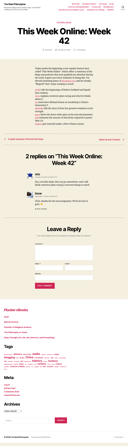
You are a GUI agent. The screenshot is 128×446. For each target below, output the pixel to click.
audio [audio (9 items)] (36, 357)
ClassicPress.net (12, 398)
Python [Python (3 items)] (59, 367)
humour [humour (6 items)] (53, 364)
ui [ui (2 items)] (40, 370)
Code (111, 4)
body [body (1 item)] (17, 361)
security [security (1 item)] (28, 370)
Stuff (6, 320)
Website (38, 277)
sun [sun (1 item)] (32, 370)
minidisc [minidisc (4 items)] (42, 367)
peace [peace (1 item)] (53, 367)
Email (67, 267)
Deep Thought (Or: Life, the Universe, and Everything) (31, 340)
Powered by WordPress (41, 440)
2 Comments (81, 50)
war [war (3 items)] (44, 370)
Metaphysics (108, 7)
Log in (7, 388)
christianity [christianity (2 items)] (38, 361)
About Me (76, 4)
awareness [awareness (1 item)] (50, 357)
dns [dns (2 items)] (5, 364)
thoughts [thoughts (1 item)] (36, 370)
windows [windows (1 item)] (56, 370)
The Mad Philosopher (15, 4)
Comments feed (12, 395)
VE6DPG (110, 10)
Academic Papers (89, 4)
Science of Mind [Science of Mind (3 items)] (17, 370)
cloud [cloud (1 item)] (56, 361)
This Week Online (64, 23)
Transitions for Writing (95, 10)
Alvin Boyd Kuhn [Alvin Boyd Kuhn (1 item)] (8, 357)
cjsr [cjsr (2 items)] (52, 361)
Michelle (39, 108)
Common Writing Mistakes (78, 7)
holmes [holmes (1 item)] (45, 364)
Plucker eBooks (18, 312)
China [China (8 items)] (29, 360)
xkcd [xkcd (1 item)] (5, 372)
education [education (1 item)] (10, 364)
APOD (38, 90)
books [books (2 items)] (22, 361)
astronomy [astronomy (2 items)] (27, 357)
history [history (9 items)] (37, 364)
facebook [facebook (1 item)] (16, 364)
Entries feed (10, 391)
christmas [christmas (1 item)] (47, 361)
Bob (37, 121)
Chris (37, 96)
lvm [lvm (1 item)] (26, 367)
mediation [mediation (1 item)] (30, 367)
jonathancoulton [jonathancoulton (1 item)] (8, 367)
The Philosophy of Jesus (16, 335)
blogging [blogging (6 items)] (9, 360)
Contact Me (96, 7)
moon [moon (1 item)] (48, 367)
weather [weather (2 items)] (50, 370)
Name (37, 267)
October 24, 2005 (64, 50)
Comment (39, 247)
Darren (49, 50)
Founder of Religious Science (18, 330)
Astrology (103, 4)
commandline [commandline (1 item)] (62, 361)
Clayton (39, 127)
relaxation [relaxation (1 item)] (6, 370)
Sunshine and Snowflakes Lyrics (71, 10)
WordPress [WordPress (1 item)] (63, 370)
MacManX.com (69, 81)
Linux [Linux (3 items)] (21, 367)
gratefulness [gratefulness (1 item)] (27, 364)
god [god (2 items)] (21, 364)
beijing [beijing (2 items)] (56, 357)
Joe (36, 102)
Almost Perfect (11, 325)
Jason (37, 115)
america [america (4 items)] (18, 357)
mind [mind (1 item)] (35, 367)
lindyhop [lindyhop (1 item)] (16, 367)
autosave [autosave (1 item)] (43, 357)
